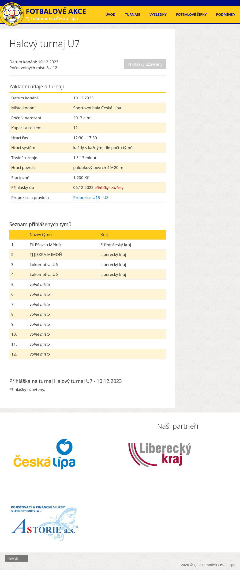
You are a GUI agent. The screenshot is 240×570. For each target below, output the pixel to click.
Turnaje (132, 14)
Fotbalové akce (56, 11)
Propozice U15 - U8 (91, 197)
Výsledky (158, 14)
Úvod (110, 14)
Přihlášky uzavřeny (145, 64)
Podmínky (225, 14)
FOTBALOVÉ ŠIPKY (191, 14)
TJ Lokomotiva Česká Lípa (215, 564)
